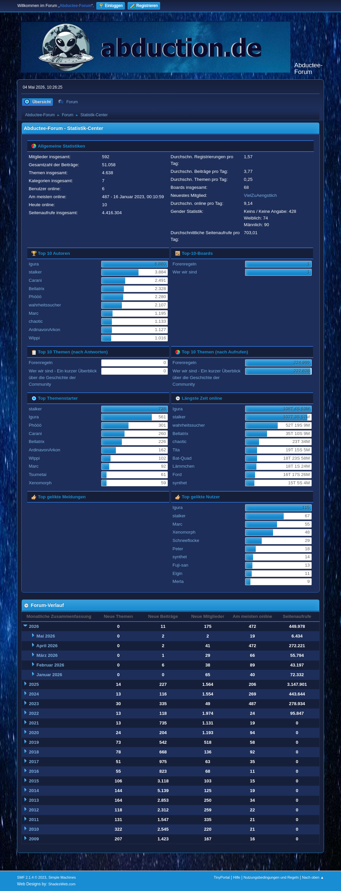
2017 (34, 761)
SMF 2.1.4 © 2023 (31, 877)
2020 (34, 732)
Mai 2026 (46, 636)
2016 (34, 771)
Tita (176, 449)
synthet (179, 482)
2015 (34, 780)
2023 (34, 703)
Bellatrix (36, 288)
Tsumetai (37, 474)
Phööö (35, 296)
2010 (34, 829)
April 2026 (47, 645)
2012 (34, 809)
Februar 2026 (50, 665)
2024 (34, 693)
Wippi (34, 337)
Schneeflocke (185, 540)
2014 (34, 790)
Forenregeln (184, 263)
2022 (34, 713)
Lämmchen (183, 466)
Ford (176, 474)
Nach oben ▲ (313, 877)
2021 (34, 722)
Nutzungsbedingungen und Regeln (271, 877)
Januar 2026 (49, 674)
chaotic (36, 321)
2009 (34, 838)
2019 (34, 742)
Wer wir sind (184, 271)
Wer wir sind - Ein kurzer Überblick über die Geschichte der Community (63, 377)
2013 (34, 800)
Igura (34, 263)
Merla (177, 581)
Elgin (177, 573)
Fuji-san (180, 565)
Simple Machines (62, 877)
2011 (34, 819)
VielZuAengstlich (260, 195)
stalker (35, 271)
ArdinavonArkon (44, 329)
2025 (34, 684)
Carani (35, 280)
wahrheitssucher (45, 304)
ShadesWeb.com (62, 884)
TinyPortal (222, 877)
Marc (34, 313)
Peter (177, 548)
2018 (34, 751)
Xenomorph (40, 482)
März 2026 (47, 655)
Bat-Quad (181, 458)
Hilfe (236, 877)
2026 (34, 626)
